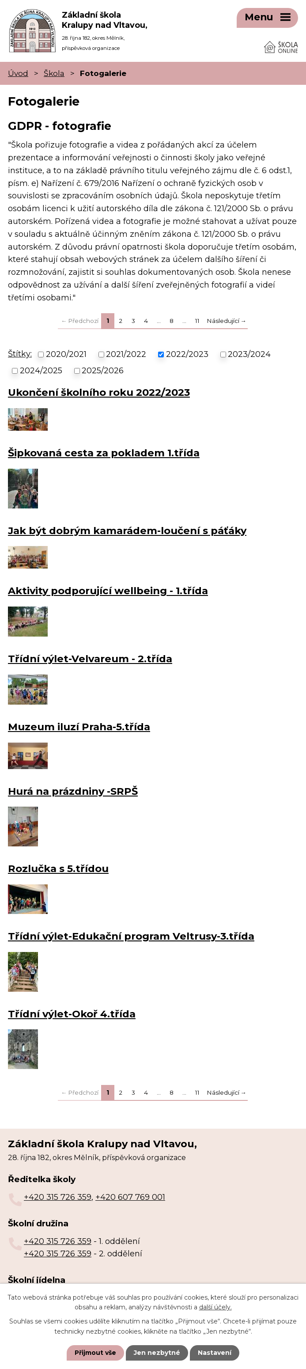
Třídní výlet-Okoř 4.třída (72, 1013)
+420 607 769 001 (130, 1197)
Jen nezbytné (157, 1353)
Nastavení (214, 1353)
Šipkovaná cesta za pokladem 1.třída (104, 452)
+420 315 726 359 (57, 1197)
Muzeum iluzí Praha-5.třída (79, 726)
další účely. (215, 1307)
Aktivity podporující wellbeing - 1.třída (108, 590)
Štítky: (20, 353)
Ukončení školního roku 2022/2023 (99, 392)
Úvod (18, 72)
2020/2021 (66, 354)
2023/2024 (249, 354)
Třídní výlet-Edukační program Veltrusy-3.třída (131, 935)
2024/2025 (41, 370)
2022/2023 (187, 354)
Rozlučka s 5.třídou (58, 868)
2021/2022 (126, 354)
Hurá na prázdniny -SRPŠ (73, 790)
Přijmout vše (95, 1353)
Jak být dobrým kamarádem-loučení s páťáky (127, 530)
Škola (54, 72)
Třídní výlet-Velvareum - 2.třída (90, 658)
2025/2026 (103, 370)
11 (197, 319)
